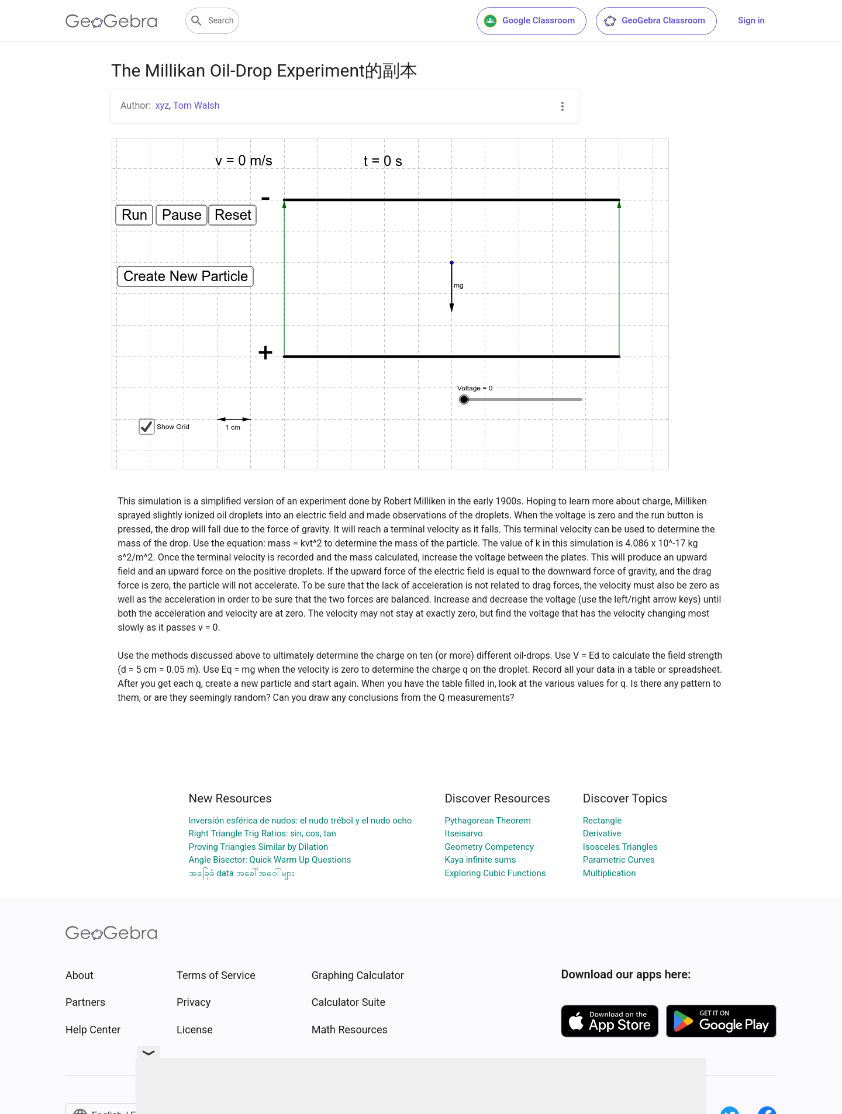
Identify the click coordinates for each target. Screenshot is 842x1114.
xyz (162, 105)
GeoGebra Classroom (654, 21)
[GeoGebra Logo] (111, 21)
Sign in (751, 20)
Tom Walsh (196, 105)
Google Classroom (529, 21)
